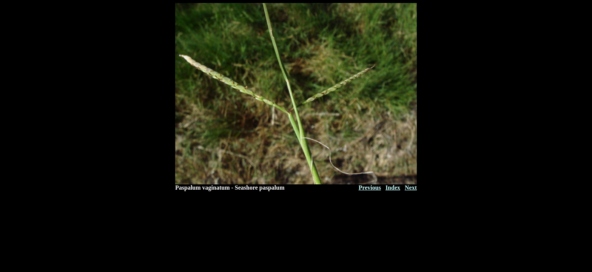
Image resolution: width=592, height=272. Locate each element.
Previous (370, 187)
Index (392, 187)
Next (411, 187)
